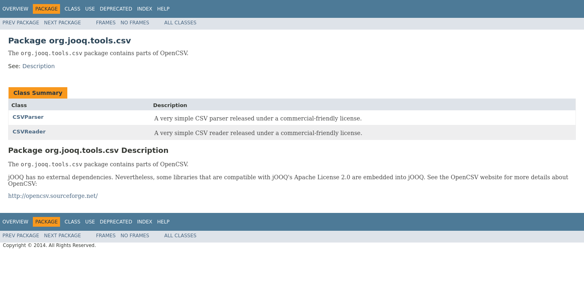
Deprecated (116, 9)
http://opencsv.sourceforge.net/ (53, 196)
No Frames (134, 23)
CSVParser (28, 117)
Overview (15, 9)
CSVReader (29, 132)
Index (144, 9)
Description (38, 66)
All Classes (180, 23)
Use (90, 9)
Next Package (62, 23)
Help (163, 9)
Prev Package (20, 23)
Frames (106, 23)
